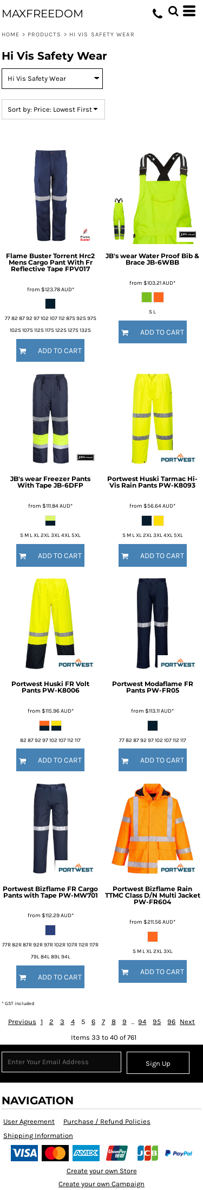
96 (171, 1022)
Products (45, 34)
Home (10, 34)
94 (142, 1022)
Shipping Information (38, 1135)
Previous (22, 1022)
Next (187, 1022)
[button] (173, 10)
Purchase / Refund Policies (106, 1121)
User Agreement (29, 1121)
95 (157, 1022)
